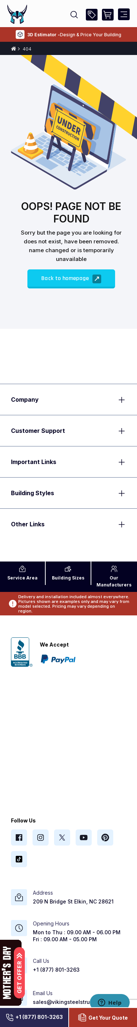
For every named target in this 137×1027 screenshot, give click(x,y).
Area (22, 573)
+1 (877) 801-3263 (34, 1017)
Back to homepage (71, 279)
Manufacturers (114, 576)
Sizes (68, 573)
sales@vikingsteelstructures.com (75, 1002)
